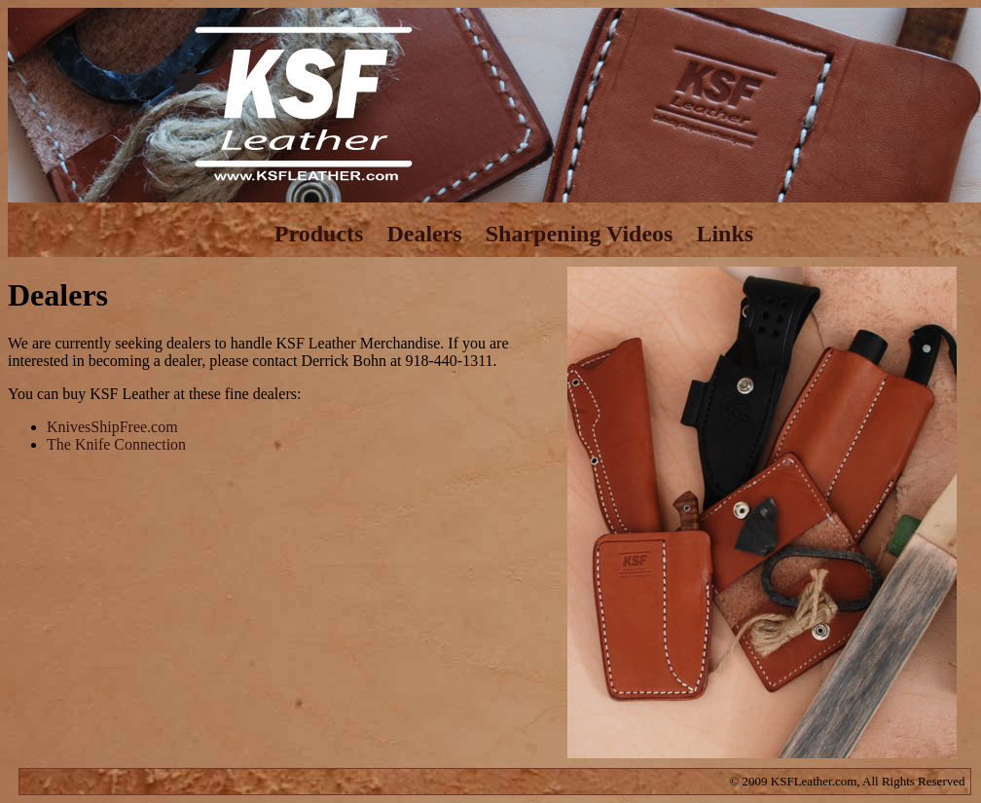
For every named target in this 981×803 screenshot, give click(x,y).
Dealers (423, 233)
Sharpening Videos (579, 233)
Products (319, 233)
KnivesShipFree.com (112, 427)
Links (724, 233)
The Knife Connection (116, 444)
